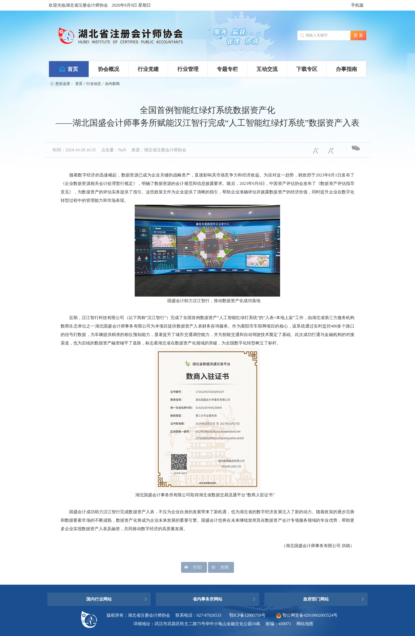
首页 (79, 84)
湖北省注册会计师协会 (128, 36)
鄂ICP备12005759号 (247, 615)
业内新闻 (112, 84)
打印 (194, 567)
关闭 (221, 567)
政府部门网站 (316, 599)
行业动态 (93, 84)
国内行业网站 (99, 599)
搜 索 (358, 35)
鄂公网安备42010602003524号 (306, 615)
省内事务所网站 (207, 599)
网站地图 (304, 623)
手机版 (357, 5)
